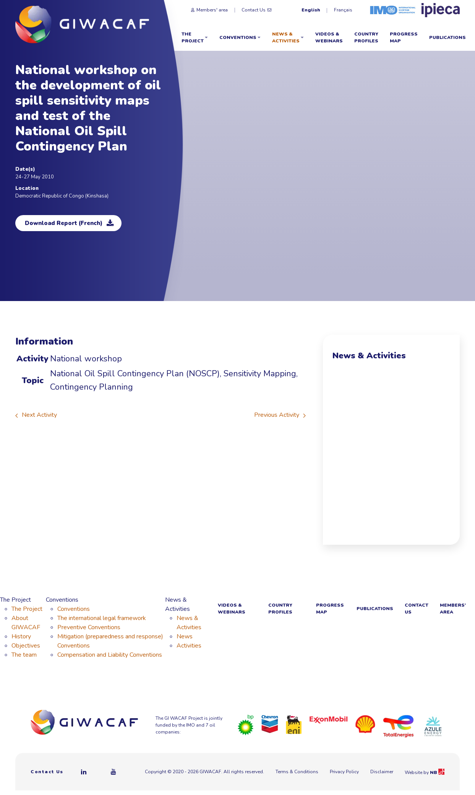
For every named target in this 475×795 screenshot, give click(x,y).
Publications (447, 37)
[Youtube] (114, 772)
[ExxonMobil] (329, 719)
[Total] (398, 726)
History (21, 636)
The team (24, 655)
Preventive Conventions (88, 627)
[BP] (246, 725)
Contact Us (256, 10)
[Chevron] (269, 723)
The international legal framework (101, 618)
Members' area (209, 10)
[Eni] (294, 724)
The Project (195, 37)
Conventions (240, 37)
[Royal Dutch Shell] (365, 723)
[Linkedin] (84, 772)
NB (437, 772)
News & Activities (288, 37)
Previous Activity (280, 415)
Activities (189, 645)
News (185, 636)
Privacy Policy (344, 772)
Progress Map (404, 37)
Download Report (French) (69, 223)
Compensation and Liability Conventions (109, 655)
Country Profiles (366, 37)
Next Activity (36, 415)
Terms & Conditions (297, 772)
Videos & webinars (329, 37)
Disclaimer (381, 772)
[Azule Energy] (433, 726)
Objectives (25, 645)
